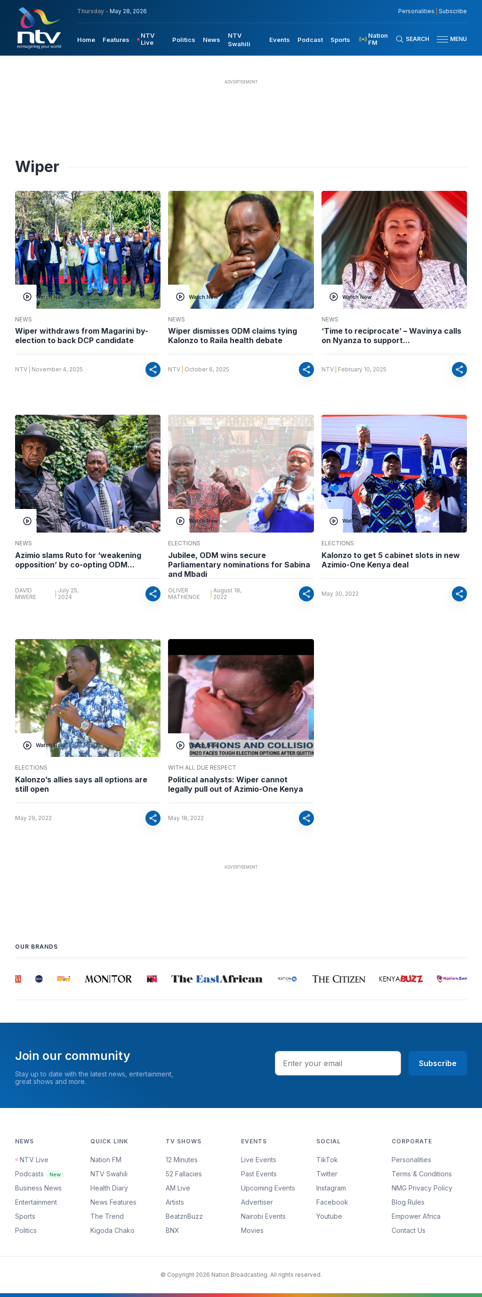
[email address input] (338, 1063)
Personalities (411, 1160)
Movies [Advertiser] (252, 1230)
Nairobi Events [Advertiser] (263, 1216)
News (23, 319)
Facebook (332, 1202)
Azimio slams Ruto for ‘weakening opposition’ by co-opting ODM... (78, 559)
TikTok (327, 1160)
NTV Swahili (109, 1174)
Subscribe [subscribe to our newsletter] (453, 11)
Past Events (259, 1174)
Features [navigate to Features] (116, 39)
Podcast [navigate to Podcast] (310, 39)
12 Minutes (182, 1160)
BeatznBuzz (184, 1216)
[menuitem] (86, 39)
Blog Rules (408, 1202)
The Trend (107, 1216)
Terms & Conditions (422, 1174)
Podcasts (39, 1174)
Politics (26, 1230)
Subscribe (438, 1063)
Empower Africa (416, 1216)
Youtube (329, 1216)
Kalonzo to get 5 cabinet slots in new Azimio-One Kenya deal (390, 559)
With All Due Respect (202, 767)
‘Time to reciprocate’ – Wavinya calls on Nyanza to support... (391, 335)
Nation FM (105, 1160)
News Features (113, 1202)
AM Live (178, 1188)
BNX (172, 1230)
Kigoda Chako (112, 1230)
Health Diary (109, 1188)
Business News (38, 1188)
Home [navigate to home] (86, 39)
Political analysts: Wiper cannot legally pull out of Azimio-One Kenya (235, 784)
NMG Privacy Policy (422, 1188)
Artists (175, 1202)
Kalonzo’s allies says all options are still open (81, 784)
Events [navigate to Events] (279, 39)
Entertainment (36, 1202)
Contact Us (409, 1230)
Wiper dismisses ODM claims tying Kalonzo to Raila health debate (232, 335)
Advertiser (257, 1202)
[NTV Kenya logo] (38, 27)
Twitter (326, 1174)
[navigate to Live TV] (151, 39)
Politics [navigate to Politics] (183, 39)
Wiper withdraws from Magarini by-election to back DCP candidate (81, 335)
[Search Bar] (412, 39)
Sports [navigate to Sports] (340, 39)
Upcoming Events (268, 1188)
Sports (25, 1216)
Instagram (331, 1188)
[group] (20, 979)
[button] (448, 39)
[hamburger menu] (442, 39)
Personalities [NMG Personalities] (416, 11)
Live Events (258, 1160)
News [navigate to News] (211, 39)
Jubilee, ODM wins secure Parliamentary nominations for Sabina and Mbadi (239, 564)
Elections (184, 543)
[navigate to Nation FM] (376, 39)
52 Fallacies (184, 1174)
